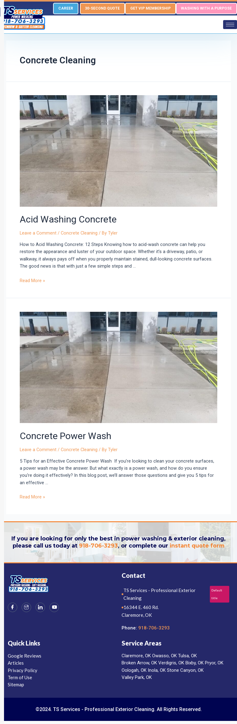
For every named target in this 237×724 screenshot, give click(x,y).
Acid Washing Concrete (68, 219)
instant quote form (197, 545)
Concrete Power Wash (67, 435)
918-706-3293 (98, 545)
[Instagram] (26, 607)
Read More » (32, 280)
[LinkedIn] (40, 607)
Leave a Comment (38, 233)
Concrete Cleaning (79, 233)
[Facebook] (12, 607)
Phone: (130, 628)
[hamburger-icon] (230, 24)
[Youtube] (54, 607)
